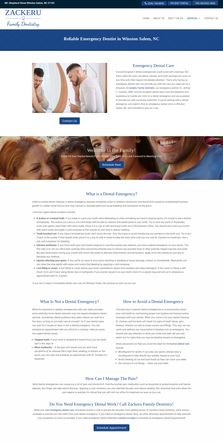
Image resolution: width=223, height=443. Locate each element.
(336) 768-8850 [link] (155, 3)
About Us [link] (158, 18)
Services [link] (192, 18)
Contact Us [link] (211, 18)
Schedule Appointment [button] (111, 428)
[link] (27, 17)
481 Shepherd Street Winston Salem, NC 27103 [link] (29, 2)
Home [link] (146, 18)
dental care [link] (183, 343)
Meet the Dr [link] (175, 18)
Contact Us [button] (69, 121)
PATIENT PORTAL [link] (179, 3)
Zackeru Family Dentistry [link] (141, 87)
